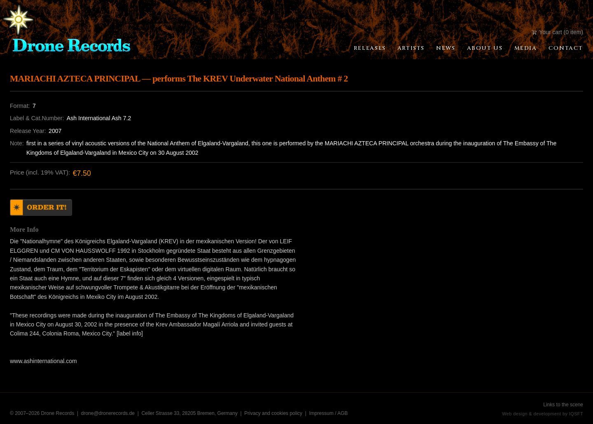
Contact (566, 48)
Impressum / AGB (328, 413)
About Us (485, 48)
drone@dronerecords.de (108, 413)
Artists (411, 48)
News (445, 48)
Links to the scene (563, 405)
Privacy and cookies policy (273, 413)
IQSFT (576, 413)
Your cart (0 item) (557, 32)
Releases (370, 48)
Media (525, 48)
